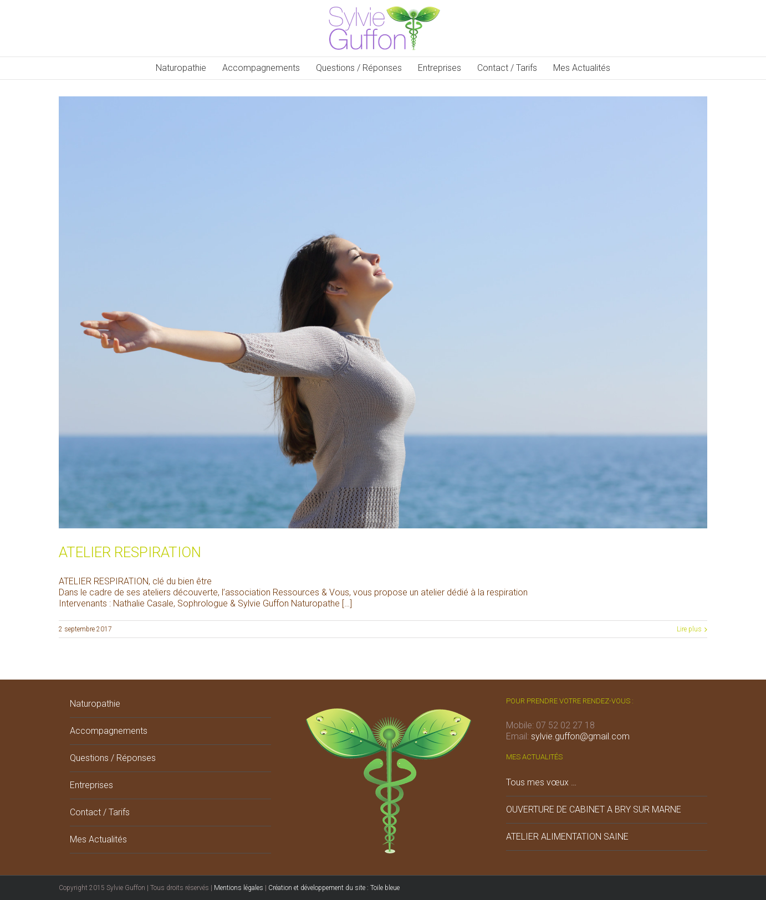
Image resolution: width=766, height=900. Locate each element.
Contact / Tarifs (100, 812)
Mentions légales (238, 888)
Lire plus (689, 629)
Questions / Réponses (113, 758)
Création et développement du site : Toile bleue (334, 888)
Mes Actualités (98, 839)
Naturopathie (95, 703)
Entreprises (91, 785)
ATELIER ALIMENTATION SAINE (567, 836)
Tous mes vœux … (541, 782)
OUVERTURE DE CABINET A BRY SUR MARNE (593, 809)
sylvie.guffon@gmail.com (580, 736)
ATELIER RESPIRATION (130, 552)
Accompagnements (108, 731)
